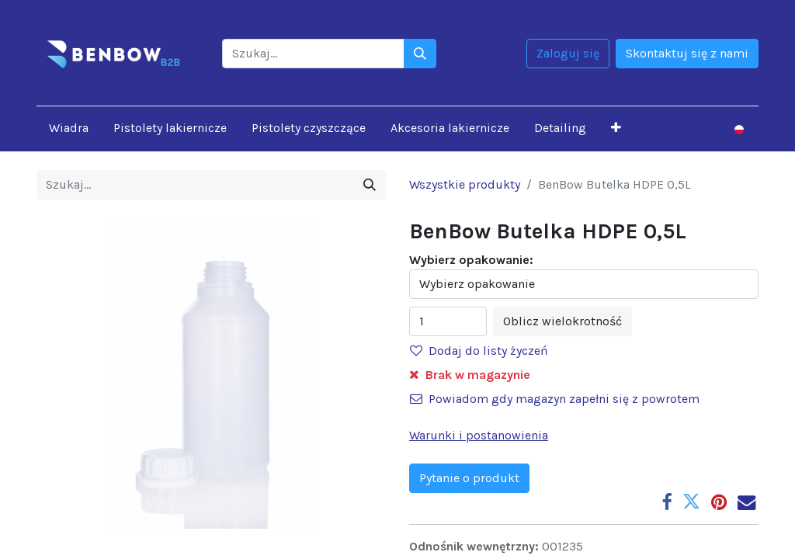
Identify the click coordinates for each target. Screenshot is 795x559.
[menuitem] (68, 128)
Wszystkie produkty (464, 184)
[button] (616, 128)
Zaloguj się (567, 53)
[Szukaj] (420, 53)
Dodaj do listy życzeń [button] (479, 350)
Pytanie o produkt (469, 477)
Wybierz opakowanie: (471, 259)
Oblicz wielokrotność (562, 321)
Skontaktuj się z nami (687, 53)
